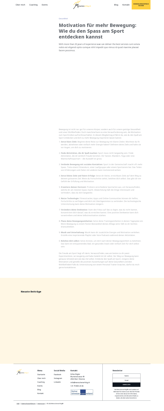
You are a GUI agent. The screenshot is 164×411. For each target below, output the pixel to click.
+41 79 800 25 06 (76, 386)
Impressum (41, 403)
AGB (18, 403)
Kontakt (126, 4)
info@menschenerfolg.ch (80, 382)
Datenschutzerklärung (28, 403)
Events (45, 4)
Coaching (33, 4)
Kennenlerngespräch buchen (141, 5)
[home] (82, 4)
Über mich (20, 4)
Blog (116, 4)
